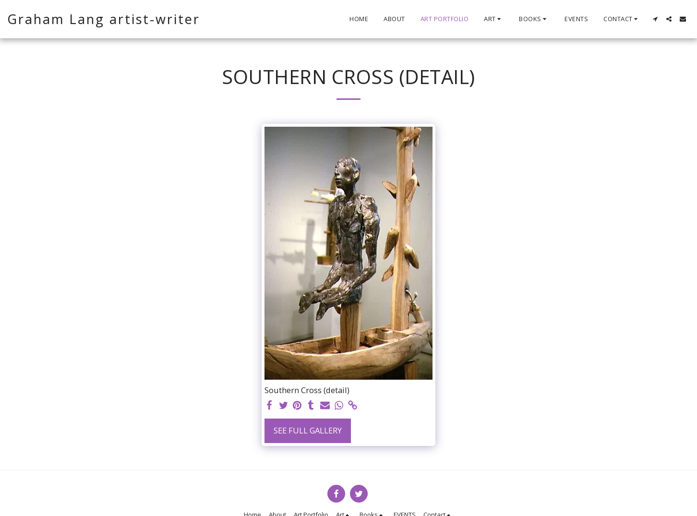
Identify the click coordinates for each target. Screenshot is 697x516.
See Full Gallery (308, 430)
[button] (494, 19)
